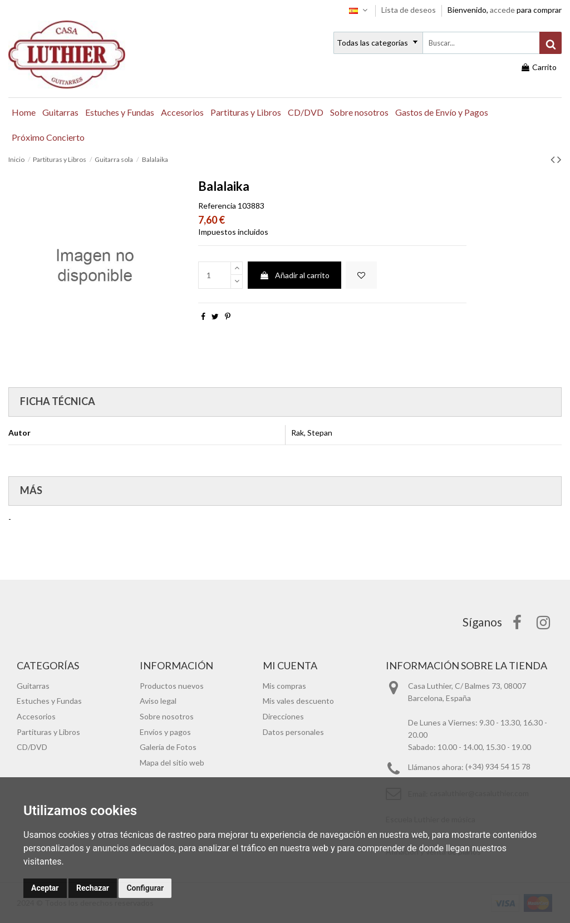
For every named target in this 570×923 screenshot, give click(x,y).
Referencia (217, 205)
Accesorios (36, 716)
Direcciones (283, 716)
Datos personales (293, 732)
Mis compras (284, 685)
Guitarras (33, 685)
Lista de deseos (409, 9)
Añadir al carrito (294, 275)
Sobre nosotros (167, 716)
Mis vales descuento (298, 700)
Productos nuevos (172, 685)
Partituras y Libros (48, 732)
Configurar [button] (145, 887)
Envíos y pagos (165, 732)
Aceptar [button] (45, 887)
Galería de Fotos (168, 747)
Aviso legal (158, 700)
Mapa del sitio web (172, 762)
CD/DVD (32, 747)
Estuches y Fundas (49, 700)
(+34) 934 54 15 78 (497, 767)
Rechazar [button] (92, 887)
